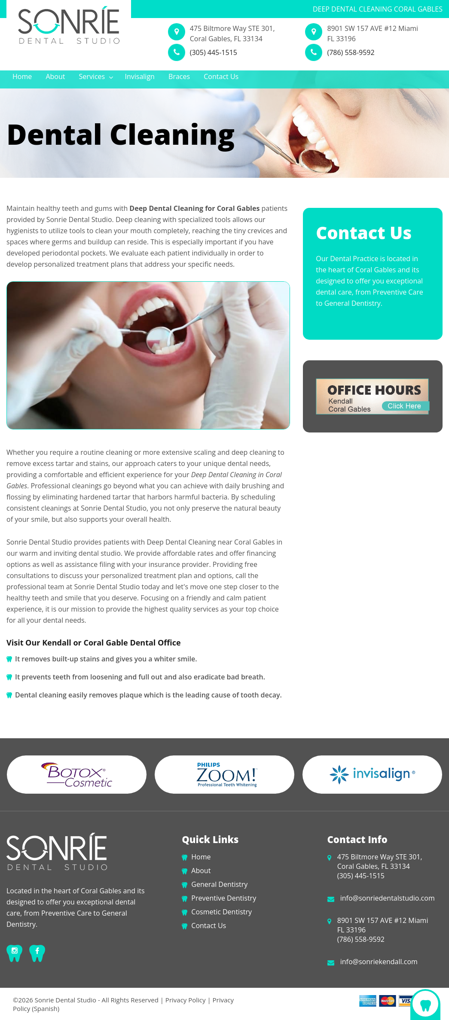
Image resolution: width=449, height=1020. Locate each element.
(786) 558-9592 (350, 52)
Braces (179, 76)
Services (96, 76)
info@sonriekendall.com (379, 961)
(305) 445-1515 (213, 52)
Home (22, 76)
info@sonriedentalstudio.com (387, 898)
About (55, 76)
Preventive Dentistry (223, 898)
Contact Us (221, 76)
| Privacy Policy (183, 1000)
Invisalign (140, 76)
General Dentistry (219, 884)
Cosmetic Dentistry (221, 911)
